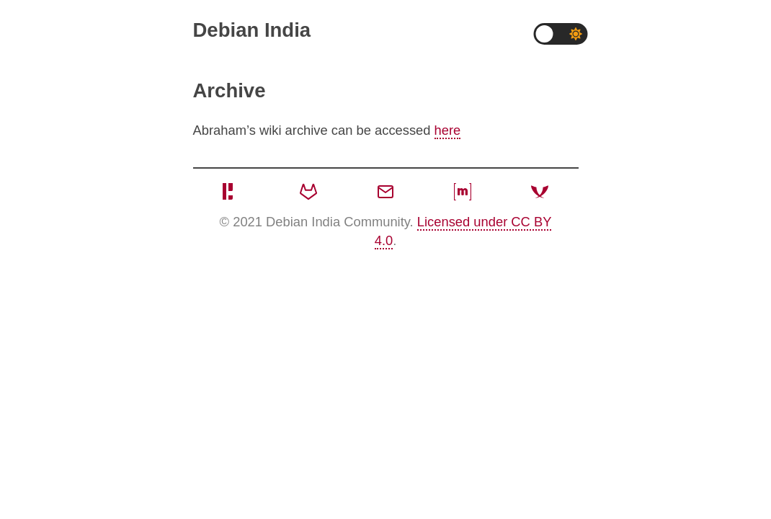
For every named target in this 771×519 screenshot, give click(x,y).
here (447, 130)
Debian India (252, 30)
